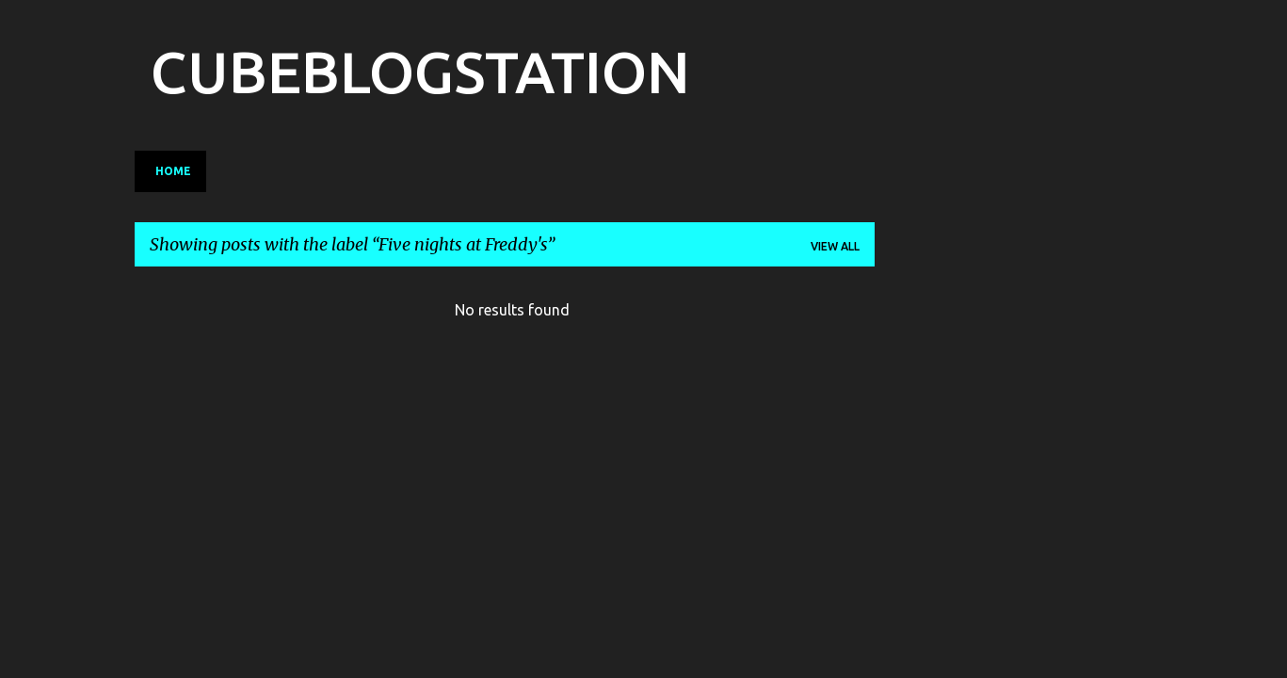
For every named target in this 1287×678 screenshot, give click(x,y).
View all (835, 246)
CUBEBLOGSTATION (420, 72)
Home (173, 171)
